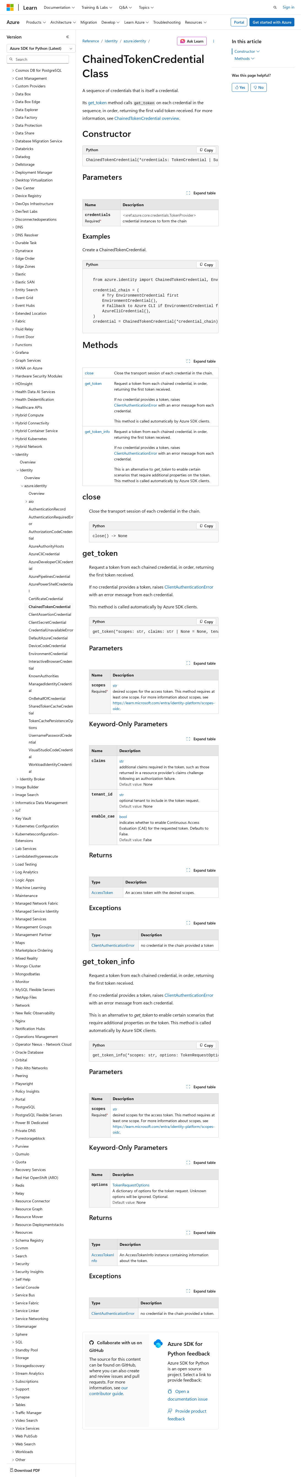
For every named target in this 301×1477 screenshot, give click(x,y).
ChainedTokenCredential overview (146, 118)
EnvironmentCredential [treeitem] (48, 621)
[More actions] (214, 41)
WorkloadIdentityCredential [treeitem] (50, 736)
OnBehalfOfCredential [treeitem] (47, 666)
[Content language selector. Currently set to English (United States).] (32, 1469)
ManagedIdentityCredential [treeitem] (50, 655)
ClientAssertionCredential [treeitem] (50, 582)
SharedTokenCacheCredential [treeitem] (51, 677)
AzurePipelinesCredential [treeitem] (49, 544)
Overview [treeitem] (28, 429)
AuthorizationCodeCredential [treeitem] (50, 503)
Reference (90, 40)
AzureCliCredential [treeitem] (44, 521)
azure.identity (134, 40)
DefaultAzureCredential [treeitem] (48, 605)
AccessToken (102, 892)
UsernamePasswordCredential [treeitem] (50, 706)
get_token (97, 102)
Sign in (288, 7)
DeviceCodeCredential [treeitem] (47, 613)
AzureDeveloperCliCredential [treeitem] (51, 533)
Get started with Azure (272, 22)
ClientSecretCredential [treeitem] (47, 590)
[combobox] (41, 48)
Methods (245, 58)
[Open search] (275, 7)
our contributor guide (108, 1390)
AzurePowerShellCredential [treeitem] (51, 555)
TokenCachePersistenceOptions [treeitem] (51, 692)
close (89, 373)
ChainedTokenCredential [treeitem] (50, 574)
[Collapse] (67, 37)
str (115, 685)
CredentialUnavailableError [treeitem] (51, 597)
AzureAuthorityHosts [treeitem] (46, 514)
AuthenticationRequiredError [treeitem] (51, 488)
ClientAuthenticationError (135, 405)
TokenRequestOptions (130, 1185)
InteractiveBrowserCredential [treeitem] (50, 632)
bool (123, 816)
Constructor (247, 51)
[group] (150, 160)
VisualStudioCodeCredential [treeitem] (51, 721)
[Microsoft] (10, 7)
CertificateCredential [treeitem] (46, 566)
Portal (239, 22)
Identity (111, 40)
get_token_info (97, 431)
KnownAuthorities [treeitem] (44, 643)
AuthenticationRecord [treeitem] (47, 476)
